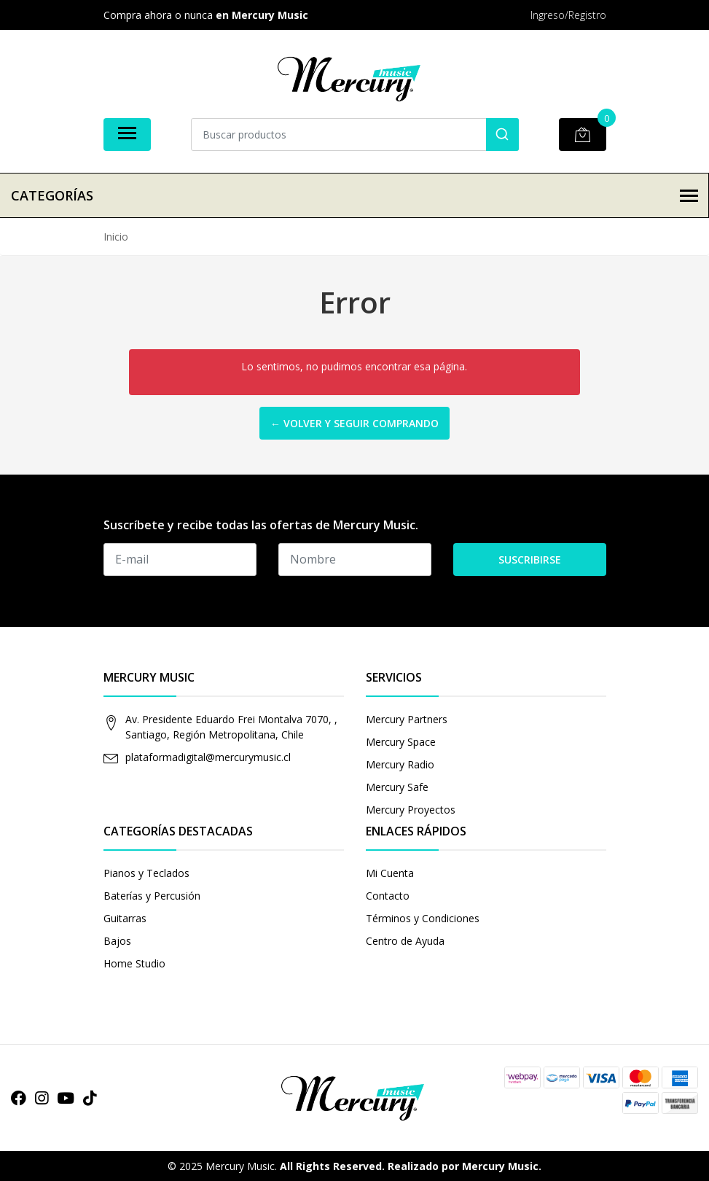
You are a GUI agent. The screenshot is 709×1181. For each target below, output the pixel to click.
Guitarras (124, 918)
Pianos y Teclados (146, 873)
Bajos (117, 941)
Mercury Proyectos (410, 809)
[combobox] (355, 134)
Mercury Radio (400, 764)
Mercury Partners (406, 719)
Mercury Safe (397, 787)
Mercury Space (401, 742)
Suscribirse (529, 559)
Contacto (388, 896)
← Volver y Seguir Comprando (354, 423)
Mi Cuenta (390, 873)
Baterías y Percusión (151, 896)
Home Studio (134, 963)
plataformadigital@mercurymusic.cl (208, 757)
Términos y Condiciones (422, 918)
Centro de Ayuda (405, 941)
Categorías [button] (354, 195)
